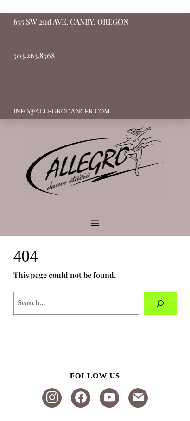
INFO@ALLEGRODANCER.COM (61, 111)
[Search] (160, 303)
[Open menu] (95, 223)
